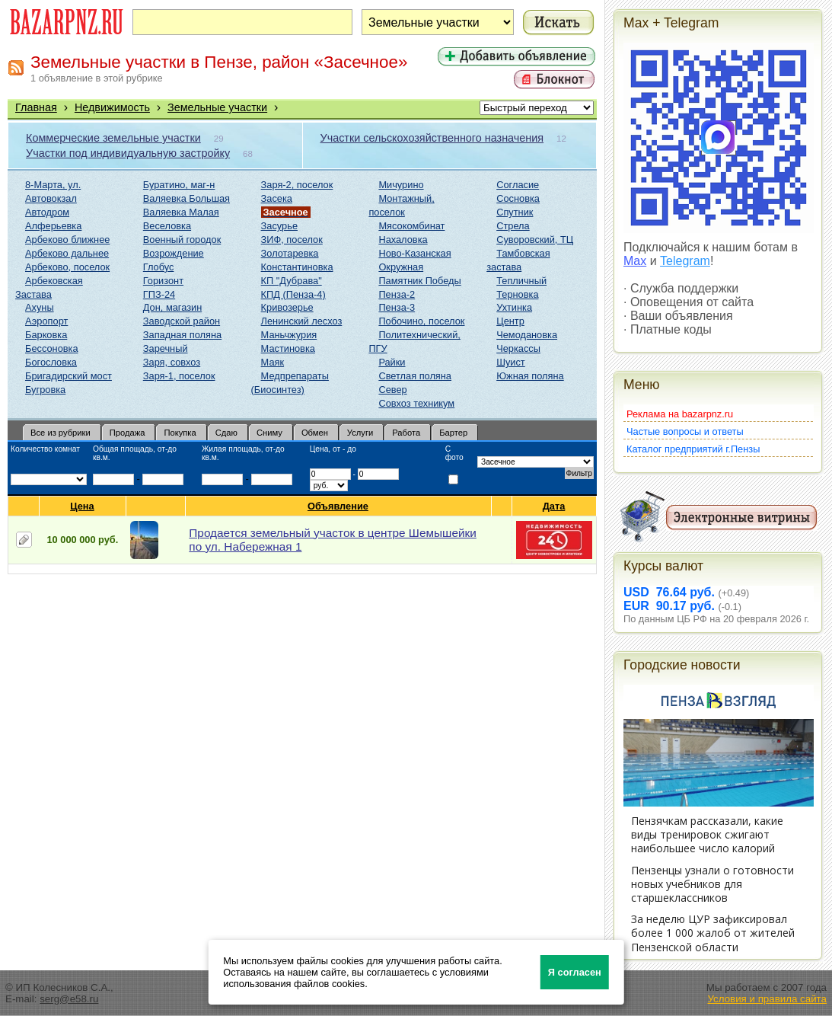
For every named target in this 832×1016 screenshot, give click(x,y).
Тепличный (521, 280)
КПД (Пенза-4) (293, 294)
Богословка (51, 362)
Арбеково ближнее (67, 239)
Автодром (47, 212)
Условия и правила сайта (767, 999)
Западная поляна (182, 334)
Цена (82, 506)
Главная (36, 107)
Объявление (338, 506)
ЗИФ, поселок (292, 239)
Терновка (517, 294)
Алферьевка (53, 226)
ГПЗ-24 (159, 294)
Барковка (46, 334)
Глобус (158, 267)
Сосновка (518, 198)
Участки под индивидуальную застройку (128, 153)
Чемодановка (526, 334)
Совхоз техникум (416, 403)
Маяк (272, 362)
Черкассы (518, 348)
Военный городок (182, 239)
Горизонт (163, 280)
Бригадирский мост (68, 376)
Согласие (517, 184)
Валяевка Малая (181, 212)
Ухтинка (514, 307)
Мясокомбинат (411, 226)
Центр (510, 321)
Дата (554, 506)
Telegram (685, 260)
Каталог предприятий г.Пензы (693, 449)
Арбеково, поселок (67, 267)
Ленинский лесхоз (302, 321)
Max (634, 260)
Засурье (279, 226)
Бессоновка (51, 348)
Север (392, 389)
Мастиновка (288, 348)
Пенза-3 (396, 307)
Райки (391, 362)
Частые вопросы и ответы (685, 431)
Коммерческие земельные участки (113, 138)
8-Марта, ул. (53, 184)
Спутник (514, 212)
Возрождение (173, 253)
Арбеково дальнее (67, 253)
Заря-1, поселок (179, 376)
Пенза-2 (396, 294)
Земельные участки (217, 107)
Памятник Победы (419, 280)
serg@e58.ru (69, 999)
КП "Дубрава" (291, 280)
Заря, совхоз (171, 362)
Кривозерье (287, 307)
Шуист (510, 362)
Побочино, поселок (421, 321)
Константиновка (297, 267)
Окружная (400, 267)
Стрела (513, 226)
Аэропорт (46, 321)
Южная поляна (530, 376)
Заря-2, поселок (297, 184)
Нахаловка (402, 239)
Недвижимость (112, 107)
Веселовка (167, 226)
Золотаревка (290, 253)
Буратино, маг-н (179, 184)
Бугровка (45, 389)
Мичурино (400, 184)
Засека (276, 198)
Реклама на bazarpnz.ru (679, 414)
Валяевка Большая (186, 198)
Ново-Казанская (414, 253)
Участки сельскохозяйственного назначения (432, 138)
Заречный (165, 348)
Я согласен (574, 972)
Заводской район (181, 321)
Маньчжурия (289, 334)
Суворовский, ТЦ (534, 239)
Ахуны (39, 307)
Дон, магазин (172, 307)
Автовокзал (51, 198)
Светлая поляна (414, 376)
